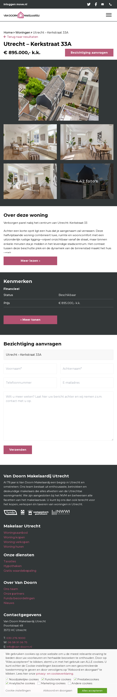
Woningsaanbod (16, 532)
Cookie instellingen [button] (18, 690)
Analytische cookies (22, 683)
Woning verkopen (16, 542)
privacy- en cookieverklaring (54, 673)
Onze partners (14, 593)
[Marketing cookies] (39, 683)
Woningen (22, 32)
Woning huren (14, 546)
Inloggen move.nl (15, 4)
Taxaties (10, 561)
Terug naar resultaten (22, 37)
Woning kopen (14, 537)
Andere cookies (82, 683)
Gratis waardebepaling (20, 570)
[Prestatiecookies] (75, 679)
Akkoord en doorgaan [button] (57, 690)
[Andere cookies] (69, 683)
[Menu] (109, 15)
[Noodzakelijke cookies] (7, 679)
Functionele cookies (58, 679)
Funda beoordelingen (19, 598)
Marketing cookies (53, 683)
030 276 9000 (15, 638)
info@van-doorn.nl (19, 646)
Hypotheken (13, 566)
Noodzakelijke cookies (24, 679)
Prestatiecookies (88, 679)
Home (8, 32)
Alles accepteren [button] (92, 690)
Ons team (11, 589)
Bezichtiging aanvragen (89, 52)
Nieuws (9, 603)
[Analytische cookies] (7, 683)
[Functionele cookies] (42, 679)
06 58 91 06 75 (17, 642)
